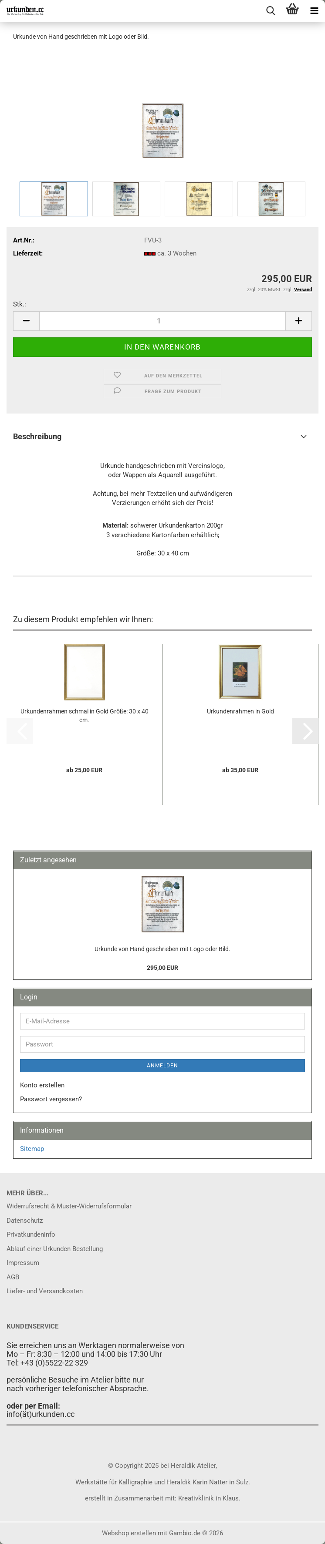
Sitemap (32, 1149)
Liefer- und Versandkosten (45, 1291)
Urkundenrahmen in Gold (240, 711)
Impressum (23, 1263)
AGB (13, 1277)
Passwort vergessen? (51, 1099)
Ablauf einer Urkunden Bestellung (55, 1249)
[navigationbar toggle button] (314, 11)
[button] (26, 321)
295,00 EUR (162, 967)
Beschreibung (37, 436)
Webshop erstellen (129, 1533)
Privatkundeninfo (31, 1234)
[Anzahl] (162, 321)
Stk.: (19, 304)
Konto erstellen (42, 1085)
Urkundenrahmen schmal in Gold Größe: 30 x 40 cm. (84, 715)
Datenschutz (25, 1220)
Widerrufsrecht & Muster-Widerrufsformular (69, 1206)
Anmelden (162, 1066)
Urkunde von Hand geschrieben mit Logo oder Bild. (162, 948)
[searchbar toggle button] (270, 11)
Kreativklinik (195, 1498)
